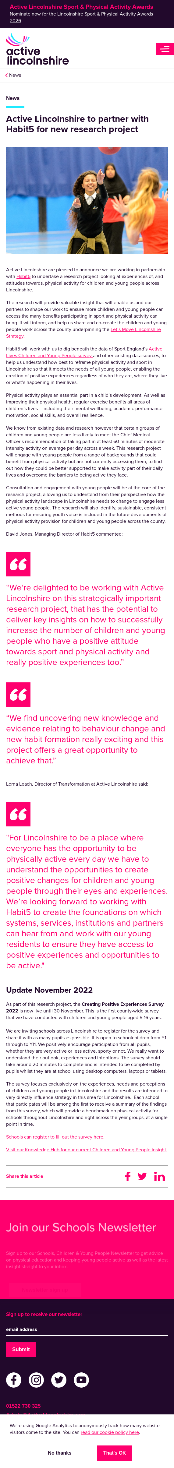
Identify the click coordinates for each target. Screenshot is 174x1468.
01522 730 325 (23, 1406)
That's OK (114, 1453)
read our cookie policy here (110, 1432)
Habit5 (23, 276)
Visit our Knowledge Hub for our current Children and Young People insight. (86, 1150)
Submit (21, 1349)
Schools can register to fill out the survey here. (55, 1137)
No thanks (59, 1453)
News (15, 75)
